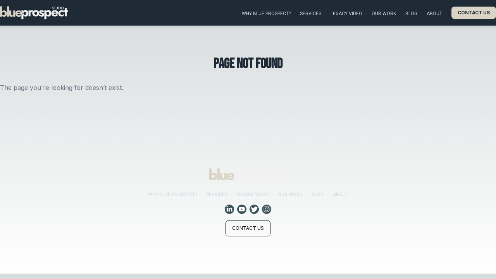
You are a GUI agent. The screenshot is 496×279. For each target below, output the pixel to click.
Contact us (474, 13)
